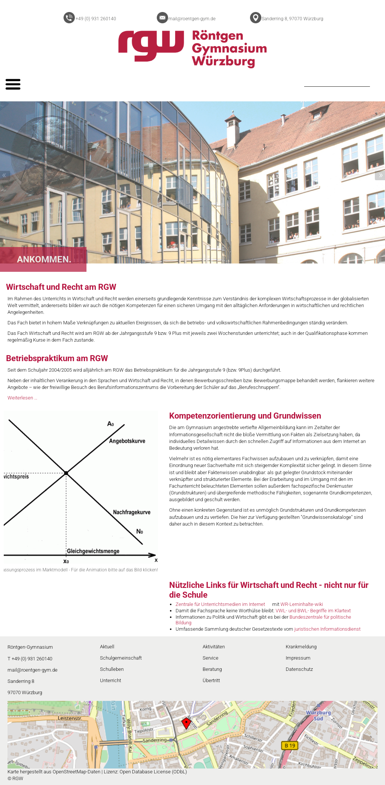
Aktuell (107, 646)
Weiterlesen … (22, 398)
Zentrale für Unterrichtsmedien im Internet (220, 604)
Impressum (298, 658)
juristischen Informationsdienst (327, 629)
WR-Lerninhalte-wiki (301, 604)
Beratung (212, 669)
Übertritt (211, 680)
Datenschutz (299, 669)
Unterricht (110, 680)
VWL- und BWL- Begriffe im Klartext (313, 610)
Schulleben (112, 669)
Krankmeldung (301, 646)
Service (210, 658)
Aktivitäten (214, 646)
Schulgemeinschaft (121, 658)
